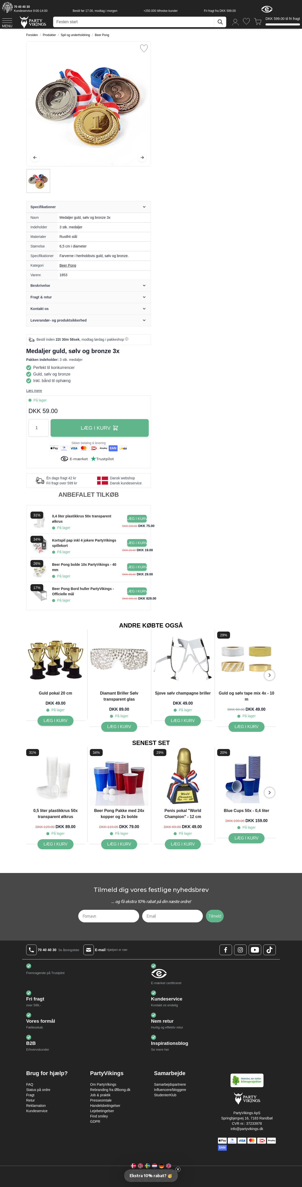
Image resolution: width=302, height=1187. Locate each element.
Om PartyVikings (103, 1084)
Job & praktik (100, 1095)
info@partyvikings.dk (247, 1129)
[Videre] (142, 157)
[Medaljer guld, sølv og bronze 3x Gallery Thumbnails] (38, 181)
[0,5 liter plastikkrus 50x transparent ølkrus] (55, 844)
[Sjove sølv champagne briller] (183, 721)
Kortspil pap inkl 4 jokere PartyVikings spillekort (84, 543)
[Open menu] (7, 22)
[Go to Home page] (32, 22)
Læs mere (34, 391)
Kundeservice (37, 1111)
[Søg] (220, 22)
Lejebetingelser (102, 1111)
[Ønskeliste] (246, 21)
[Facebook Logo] (225, 950)
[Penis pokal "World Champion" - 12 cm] (183, 844)
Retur (30, 1100)
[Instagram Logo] (240, 950)
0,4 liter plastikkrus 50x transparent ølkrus (81, 518)
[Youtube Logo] (255, 950)
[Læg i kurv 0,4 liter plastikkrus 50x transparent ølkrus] (137, 518)
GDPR (95, 1121)
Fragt (30, 1095)
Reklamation (36, 1106)
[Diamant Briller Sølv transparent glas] (119, 727)
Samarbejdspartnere (170, 1084)
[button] (151, 1175)
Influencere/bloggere (170, 1090)
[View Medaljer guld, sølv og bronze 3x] (38, 181)
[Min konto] (235, 22)
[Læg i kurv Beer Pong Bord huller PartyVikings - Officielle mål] (137, 591)
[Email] (172, 916)
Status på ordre (38, 1090)
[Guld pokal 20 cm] (55, 721)
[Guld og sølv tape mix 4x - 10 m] (247, 727)
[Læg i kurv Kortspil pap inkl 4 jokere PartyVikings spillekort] (137, 543)
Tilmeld (214, 916)
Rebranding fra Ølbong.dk (110, 1090)
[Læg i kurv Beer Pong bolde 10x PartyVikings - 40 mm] (137, 567)
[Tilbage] (35, 157)
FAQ (29, 1084)
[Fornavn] (108, 916)
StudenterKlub (165, 1095)
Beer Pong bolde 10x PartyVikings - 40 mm (84, 567)
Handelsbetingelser (105, 1106)
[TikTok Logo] (269, 950)
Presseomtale (101, 1100)
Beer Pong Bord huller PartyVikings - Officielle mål (83, 591)
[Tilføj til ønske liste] (144, 48)
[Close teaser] (177, 1169)
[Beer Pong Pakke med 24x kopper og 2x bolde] (119, 844)
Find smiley (99, 1116)
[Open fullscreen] (88, 104)
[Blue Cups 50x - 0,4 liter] (247, 838)
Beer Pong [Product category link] (68, 265)
